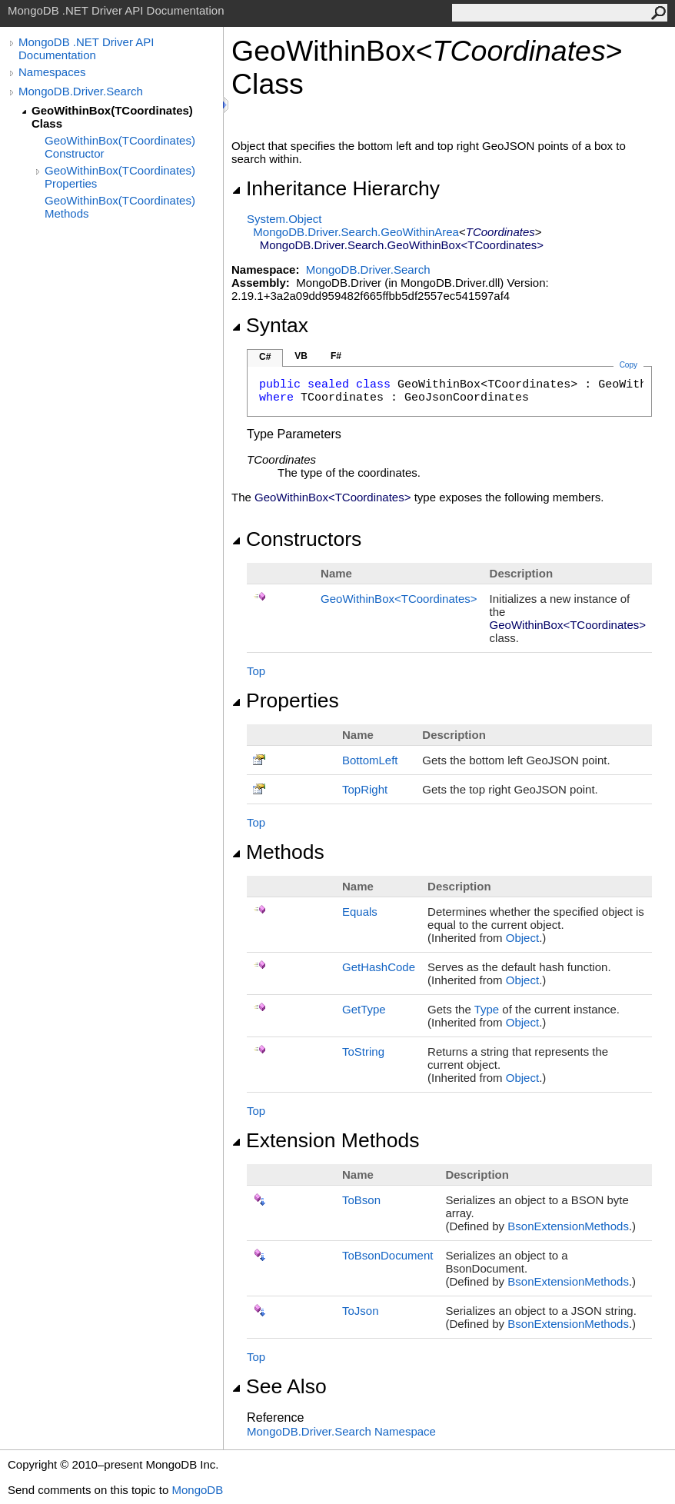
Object (522, 937)
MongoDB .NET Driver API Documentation (86, 48)
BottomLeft (370, 760)
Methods (277, 851)
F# (336, 356)
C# (265, 356)
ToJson (360, 1310)
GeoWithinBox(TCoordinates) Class (112, 117)
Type (487, 1009)
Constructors (296, 539)
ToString (363, 1051)
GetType (364, 1009)
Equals (359, 911)
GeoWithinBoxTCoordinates (399, 598)
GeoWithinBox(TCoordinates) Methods (120, 207)
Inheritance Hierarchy (335, 188)
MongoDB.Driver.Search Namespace (341, 1431)
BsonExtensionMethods (568, 1226)
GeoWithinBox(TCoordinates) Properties (120, 177)
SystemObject (284, 218)
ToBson (361, 1199)
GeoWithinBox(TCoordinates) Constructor (120, 147)
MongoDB (197, 1489)
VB (301, 356)
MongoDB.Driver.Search (80, 91)
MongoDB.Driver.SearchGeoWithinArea (356, 231)
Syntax (269, 325)
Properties (285, 700)
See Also (279, 1386)
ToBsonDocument (387, 1255)
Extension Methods (325, 1140)
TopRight (364, 789)
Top (256, 670)
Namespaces (52, 71)
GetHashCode (378, 966)
